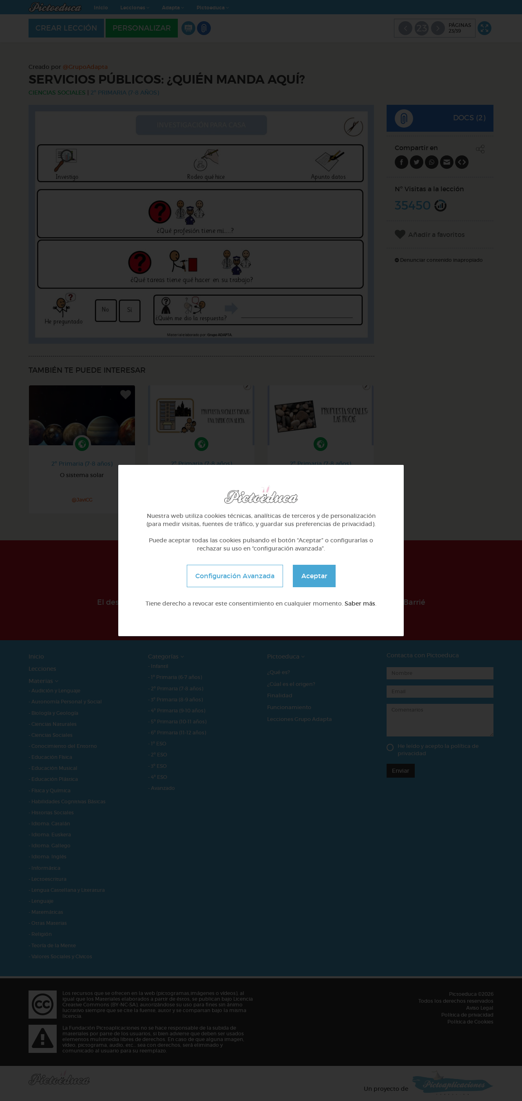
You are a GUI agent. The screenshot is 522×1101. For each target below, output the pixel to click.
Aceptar (314, 576)
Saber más (360, 603)
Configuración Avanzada (234, 576)
